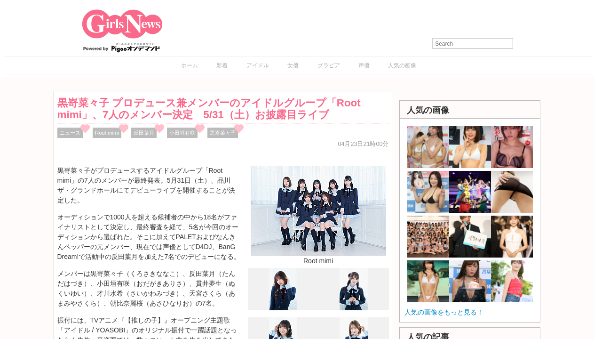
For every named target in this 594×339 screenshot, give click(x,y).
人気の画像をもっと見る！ (443, 312)
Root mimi (107, 133)
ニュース (70, 133)
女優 (293, 65)
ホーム (189, 65)
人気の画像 (402, 65)
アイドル (257, 65)
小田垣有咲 (182, 133)
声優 (364, 65)
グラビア (328, 65)
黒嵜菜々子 (223, 133)
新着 (222, 65)
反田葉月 (144, 133)
